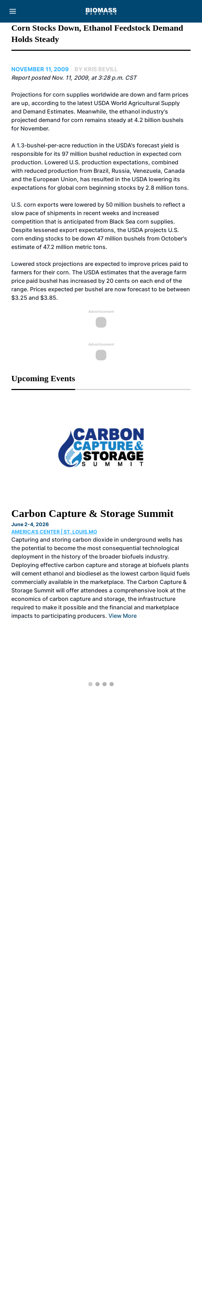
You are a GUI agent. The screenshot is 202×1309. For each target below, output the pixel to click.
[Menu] (12, 11)
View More (122, 615)
